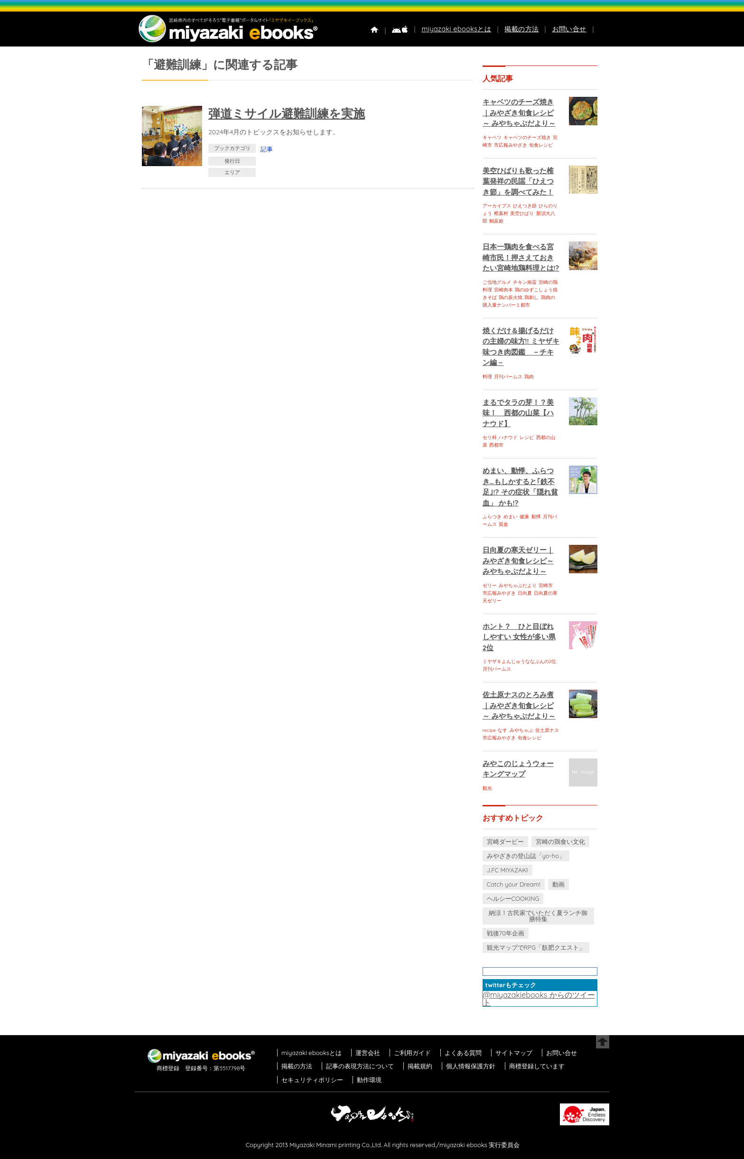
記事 (266, 149)
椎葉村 (501, 213)
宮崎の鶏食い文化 (560, 841)
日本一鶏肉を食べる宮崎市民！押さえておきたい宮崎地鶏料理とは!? (521, 257)
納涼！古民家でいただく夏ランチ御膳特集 (538, 916)
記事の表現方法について (360, 1066)
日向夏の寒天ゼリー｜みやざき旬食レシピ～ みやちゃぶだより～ (518, 560)
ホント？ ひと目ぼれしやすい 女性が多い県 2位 (519, 637)
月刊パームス (508, 377)
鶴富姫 (496, 221)
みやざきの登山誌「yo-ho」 (526, 856)
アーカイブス (497, 206)
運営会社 (367, 1052)
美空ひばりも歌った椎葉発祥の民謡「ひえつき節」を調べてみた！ (518, 181)
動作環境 (369, 1080)
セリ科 (490, 437)
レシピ (527, 437)
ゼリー (490, 585)
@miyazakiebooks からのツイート (539, 998)
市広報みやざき (510, 145)
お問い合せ (569, 29)
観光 (487, 788)
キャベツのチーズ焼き (527, 137)
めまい (510, 517)
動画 (558, 884)
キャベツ (492, 137)
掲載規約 (420, 1066)
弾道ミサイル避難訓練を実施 (286, 113)
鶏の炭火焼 (510, 297)
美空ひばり (522, 213)
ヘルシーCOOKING (513, 898)
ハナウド (508, 437)
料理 (487, 377)
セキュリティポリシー (312, 1080)
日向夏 (525, 593)
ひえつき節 (525, 206)
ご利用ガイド (412, 1052)
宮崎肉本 (503, 290)
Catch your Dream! (513, 884)
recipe (489, 730)
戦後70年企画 (505, 933)
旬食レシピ (541, 145)
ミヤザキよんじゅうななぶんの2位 (520, 661)
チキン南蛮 (525, 282)
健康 (524, 517)
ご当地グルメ (497, 282)
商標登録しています (537, 1066)
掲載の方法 (521, 29)
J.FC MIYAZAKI (507, 870)
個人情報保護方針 (470, 1066)
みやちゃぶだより (518, 585)
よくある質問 (463, 1052)
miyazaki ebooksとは (456, 29)
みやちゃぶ (521, 730)
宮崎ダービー (505, 841)
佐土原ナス (547, 730)
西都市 (496, 445)
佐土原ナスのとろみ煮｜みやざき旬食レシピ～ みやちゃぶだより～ (519, 705)
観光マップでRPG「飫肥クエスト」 (536, 947)
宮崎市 (546, 585)
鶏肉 (529, 377)
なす (502, 730)
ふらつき (492, 517)
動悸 (536, 517)
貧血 (503, 524)
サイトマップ (513, 1052)
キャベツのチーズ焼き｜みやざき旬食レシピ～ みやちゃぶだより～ (519, 112)
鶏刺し (531, 297)
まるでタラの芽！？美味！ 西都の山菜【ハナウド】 (518, 413)
